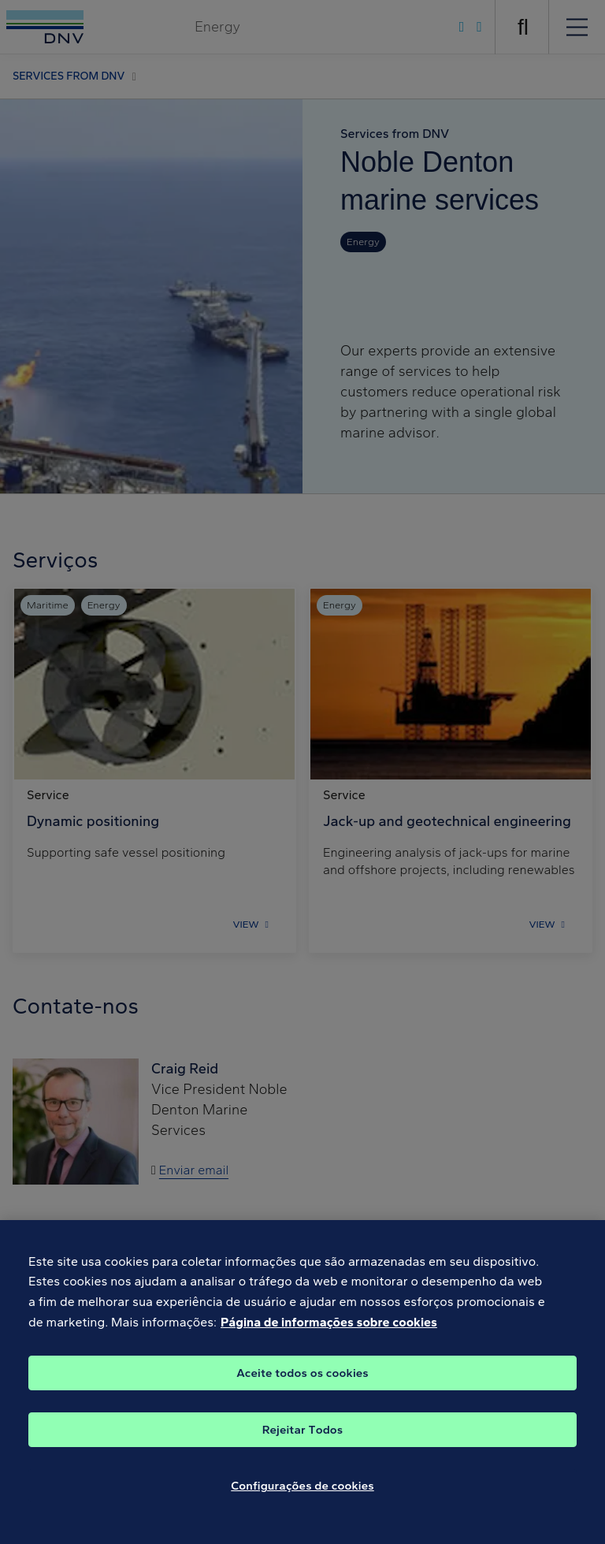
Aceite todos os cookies (302, 1385)
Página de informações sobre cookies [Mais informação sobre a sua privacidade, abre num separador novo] (329, 1333)
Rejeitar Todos (302, 1441)
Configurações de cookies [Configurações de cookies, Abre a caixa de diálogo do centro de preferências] (302, 1497)
